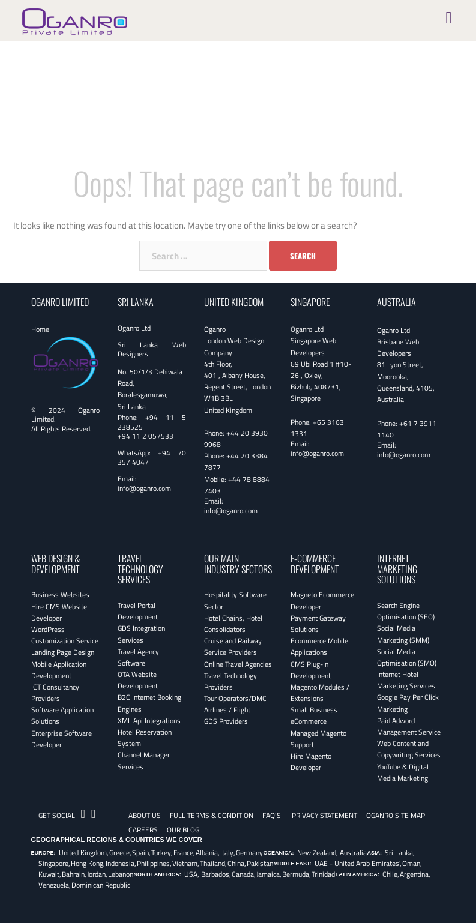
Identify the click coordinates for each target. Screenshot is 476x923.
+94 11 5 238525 (152, 422)
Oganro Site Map (395, 815)
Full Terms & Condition (211, 815)
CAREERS (143, 829)
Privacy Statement (324, 815)
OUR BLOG (183, 829)
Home (40, 329)
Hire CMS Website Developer (59, 612)
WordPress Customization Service (64, 635)
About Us (144, 815)
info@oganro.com (144, 488)
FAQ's (271, 815)
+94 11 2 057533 (145, 436)
